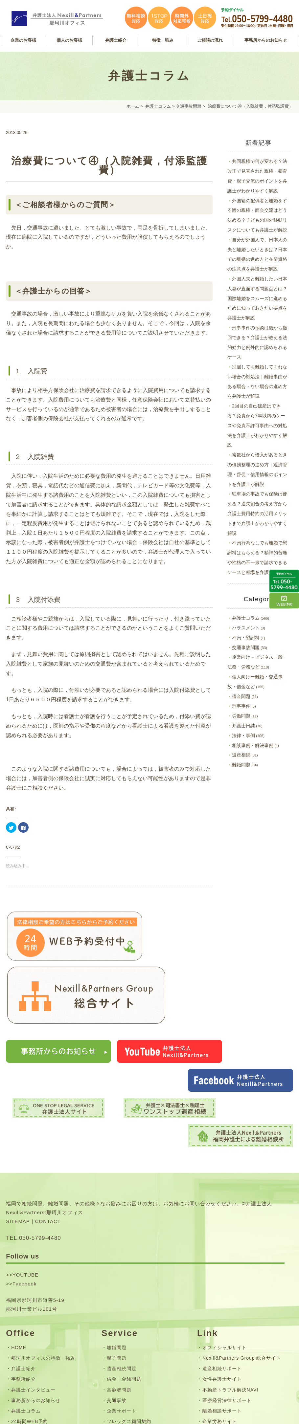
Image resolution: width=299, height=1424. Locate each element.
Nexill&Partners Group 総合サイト (241, 1247)
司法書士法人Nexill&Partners (235, 1321)
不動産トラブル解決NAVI (230, 1279)
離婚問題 (241, 764)
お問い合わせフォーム (35, 1338)
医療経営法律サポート (227, 1289)
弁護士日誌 (243, 725)
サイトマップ (26, 1349)
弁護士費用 (119, 1331)
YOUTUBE (25, 1164)
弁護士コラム (158, 106)
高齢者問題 (119, 1279)
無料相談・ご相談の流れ (134, 1321)
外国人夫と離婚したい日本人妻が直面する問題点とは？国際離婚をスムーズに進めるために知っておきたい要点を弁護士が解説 (257, 298)
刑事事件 (241, 706)
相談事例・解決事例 (252, 745)
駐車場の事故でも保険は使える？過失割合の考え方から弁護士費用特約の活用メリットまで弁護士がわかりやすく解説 (257, 513)
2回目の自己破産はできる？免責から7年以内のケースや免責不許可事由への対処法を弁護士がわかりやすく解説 (257, 425)
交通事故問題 (188, 106)
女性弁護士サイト (222, 1268)
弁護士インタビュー (33, 1279)
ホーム (132, 106)
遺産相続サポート (222, 1257)
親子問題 (116, 1247)
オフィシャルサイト (224, 1236)
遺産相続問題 (121, 1257)
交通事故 (116, 1289)
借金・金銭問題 (124, 1268)
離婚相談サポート (222, 1300)
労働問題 (241, 715)
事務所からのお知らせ (35, 1289)
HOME (18, 1236)
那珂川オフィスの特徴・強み (43, 1247)
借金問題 (241, 696)
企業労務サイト (219, 1310)
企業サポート (121, 1300)
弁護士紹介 (23, 1257)
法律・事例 (243, 735)
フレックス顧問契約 (129, 1310)
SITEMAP (18, 1110)
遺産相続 (241, 754)
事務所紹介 (23, 1268)
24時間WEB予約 (29, 1310)
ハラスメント (246, 627)
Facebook (24, 1173)
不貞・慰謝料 (246, 637)
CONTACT (48, 1110)
